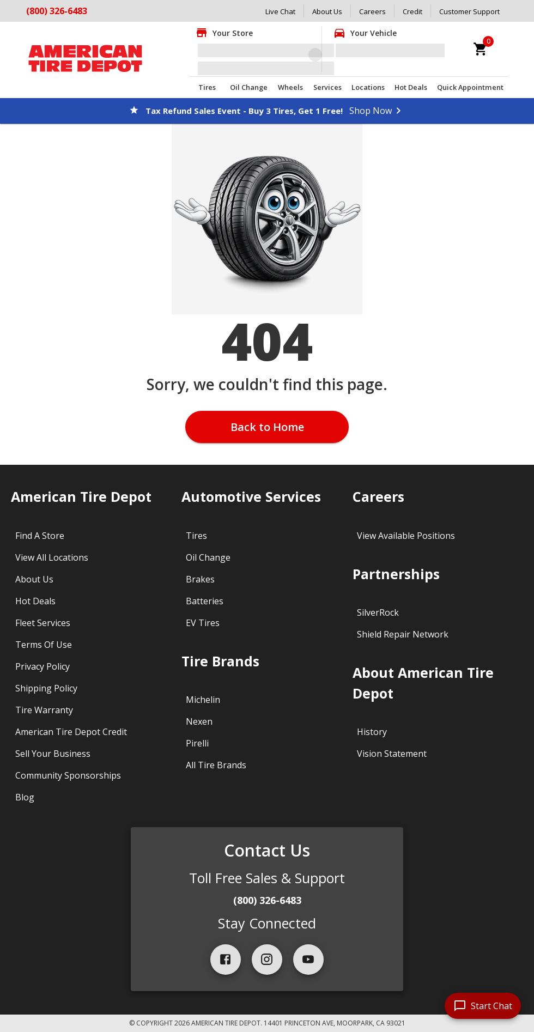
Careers (372, 11)
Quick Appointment (470, 87)
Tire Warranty (44, 710)
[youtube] (308, 959)
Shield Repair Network (402, 634)
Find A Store (39, 536)
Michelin (203, 700)
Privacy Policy (42, 666)
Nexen (199, 721)
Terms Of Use (43, 645)
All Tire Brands (216, 765)
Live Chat (280, 11)
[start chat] (483, 1006)
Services (327, 87)
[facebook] (225, 959)
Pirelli (197, 743)
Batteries (204, 601)
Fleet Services (42, 623)
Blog (24, 797)
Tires (207, 87)
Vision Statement (392, 754)
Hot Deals (411, 87)
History (372, 732)
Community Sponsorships (68, 775)
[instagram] (267, 959)
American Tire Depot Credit (71, 732)
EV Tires (203, 623)
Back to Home (267, 427)
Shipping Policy (46, 688)
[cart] (480, 49)
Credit (412, 11)
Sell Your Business (52, 754)
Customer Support (469, 11)
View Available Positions (406, 536)
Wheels (290, 87)
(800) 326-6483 (56, 11)
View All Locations (51, 557)
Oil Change (249, 87)
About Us (327, 11)
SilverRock (378, 612)
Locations (368, 87)
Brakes (200, 579)
